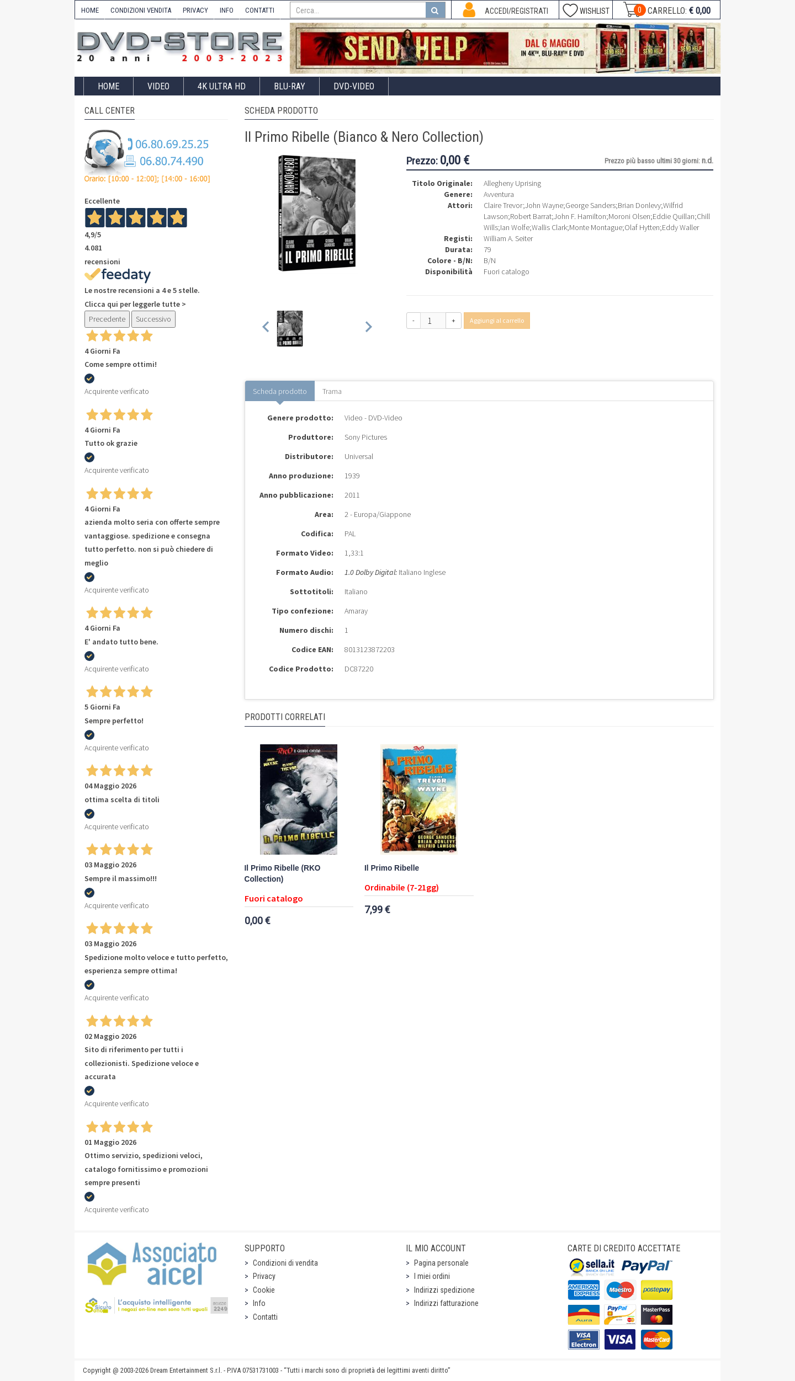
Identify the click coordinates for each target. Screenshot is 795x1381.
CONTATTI (259, 10)
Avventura (499, 194)
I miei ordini (432, 1276)
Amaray (356, 611)
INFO (227, 10)
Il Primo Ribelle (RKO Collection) (283, 873)
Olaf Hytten (642, 227)
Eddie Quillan (674, 216)
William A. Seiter (508, 238)
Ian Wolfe (514, 227)
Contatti (265, 1317)
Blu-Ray (289, 86)
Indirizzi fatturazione (446, 1303)
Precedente (107, 319)
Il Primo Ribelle (391, 868)
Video (158, 86)
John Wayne (544, 205)
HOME (90, 10)
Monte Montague (595, 227)
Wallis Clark (549, 227)
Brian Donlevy (639, 205)
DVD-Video (353, 86)
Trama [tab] (332, 391)
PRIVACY (195, 10)
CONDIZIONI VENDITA (140, 10)
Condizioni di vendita (285, 1263)
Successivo (153, 319)
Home (108, 86)
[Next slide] (368, 329)
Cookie (264, 1290)
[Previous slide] (266, 329)
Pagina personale (441, 1263)
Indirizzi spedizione (444, 1290)
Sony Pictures (365, 437)
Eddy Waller (680, 227)
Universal (358, 456)
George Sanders (590, 205)
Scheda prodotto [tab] (280, 391)
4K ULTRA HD (222, 86)
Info (259, 1303)
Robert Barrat (531, 216)
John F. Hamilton (580, 216)
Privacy (264, 1276)
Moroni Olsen (629, 216)
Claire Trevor (503, 205)
